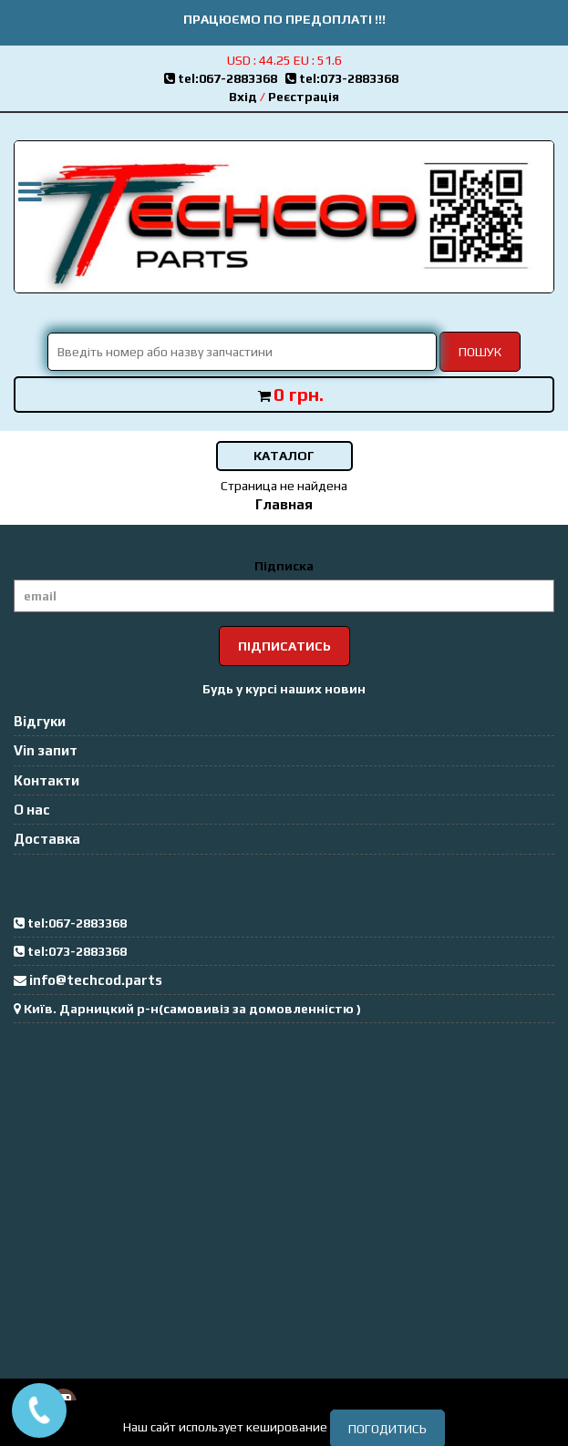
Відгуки (40, 721)
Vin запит (45, 750)
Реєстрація (303, 96)
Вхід (243, 96)
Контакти (46, 780)
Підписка (284, 566)
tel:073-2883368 (344, 78)
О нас (32, 809)
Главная (284, 504)
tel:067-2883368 (224, 78)
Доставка (47, 838)
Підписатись (284, 646)
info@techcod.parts (95, 980)
